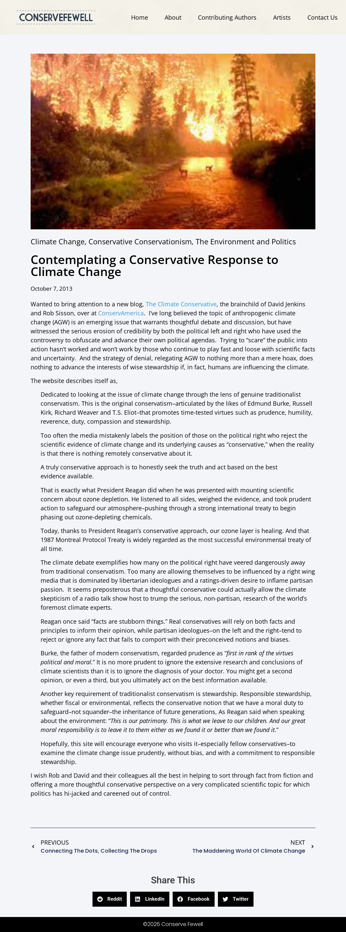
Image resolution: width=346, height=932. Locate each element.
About (173, 17)
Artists (282, 17)
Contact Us (322, 17)
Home (139, 17)
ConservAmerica (121, 313)
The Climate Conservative (181, 304)
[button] (109, 899)
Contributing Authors (227, 17)
